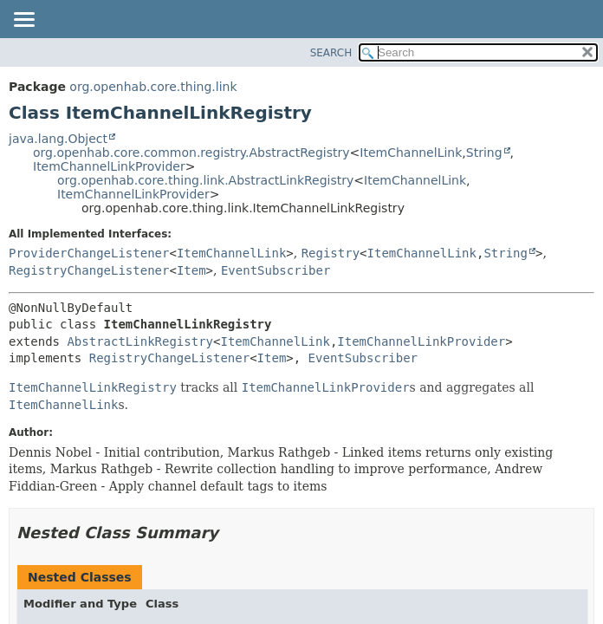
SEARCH (331, 53)
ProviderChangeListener (89, 253)
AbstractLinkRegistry (140, 341)
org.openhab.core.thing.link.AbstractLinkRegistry (205, 180)
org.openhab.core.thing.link (153, 87)
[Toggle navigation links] (23, 21)
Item (191, 270)
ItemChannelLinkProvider (109, 166)
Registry (331, 253)
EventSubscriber (275, 270)
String (484, 152)
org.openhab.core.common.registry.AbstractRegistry (191, 152)
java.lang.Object (58, 139)
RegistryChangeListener (89, 270)
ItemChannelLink (411, 152)
